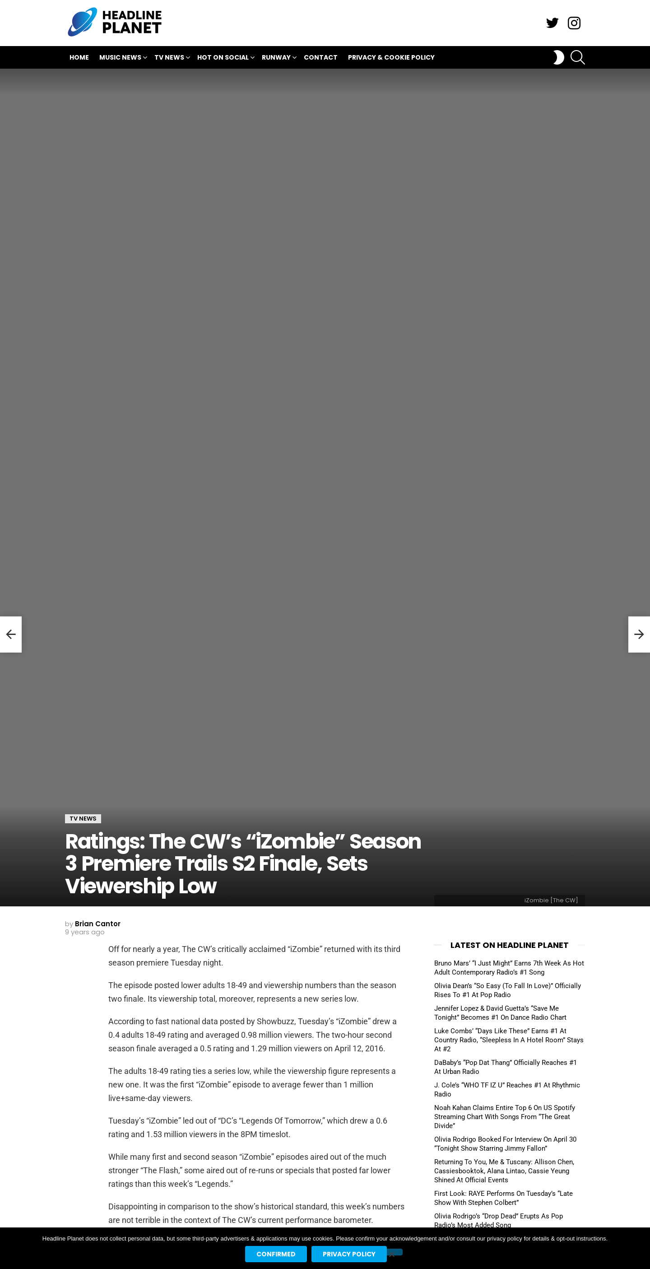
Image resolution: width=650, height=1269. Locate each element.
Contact (321, 57)
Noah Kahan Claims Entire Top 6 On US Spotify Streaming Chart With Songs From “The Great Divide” (504, 1117)
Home (79, 57)
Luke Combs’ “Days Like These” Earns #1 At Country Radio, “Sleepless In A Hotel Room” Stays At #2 (509, 1040)
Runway (276, 58)
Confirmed (276, 1254)
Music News (120, 58)
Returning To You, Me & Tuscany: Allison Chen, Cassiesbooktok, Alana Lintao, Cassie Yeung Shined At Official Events (504, 1171)
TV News (169, 58)
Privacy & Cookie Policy (391, 57)
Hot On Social (223, 58)
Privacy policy (349, 1254)
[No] (391, 1252)
